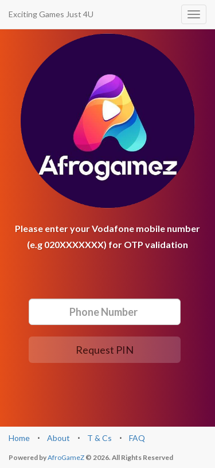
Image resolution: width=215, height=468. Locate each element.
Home (19, 438)
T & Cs (99, 438)
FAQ (137, 438)
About (58, 438)
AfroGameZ (66, 457)
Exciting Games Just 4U (51, 14)
